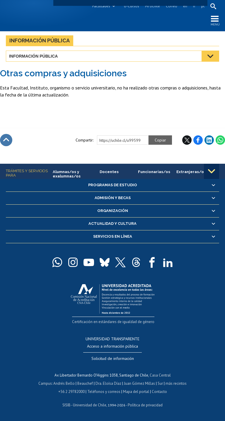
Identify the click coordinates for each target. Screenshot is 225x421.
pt (202, 6)
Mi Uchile (152, 6)
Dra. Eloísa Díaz (108, 383)
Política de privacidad (145, 405)
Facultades (101, 6)
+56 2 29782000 (71, 391)
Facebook (198, 140)
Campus (45, 383)
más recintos (176, 383)
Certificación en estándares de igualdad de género (113, 321)
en (185, 6)
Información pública (39, 40)
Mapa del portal (136, 391)
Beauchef (85, 383)
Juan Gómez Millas (139, 383)
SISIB (66, 405)
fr (194, 6)
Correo (171, 6)
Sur (160, 383)
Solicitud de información (112, 358)
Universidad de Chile (89, 405)
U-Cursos (131, 6)
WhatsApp (220, 140)
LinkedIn (209, 140)
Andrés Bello (64, 383)
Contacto (159, 391)
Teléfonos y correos (103, 391)
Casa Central (160, 375)
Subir (6, 140)
